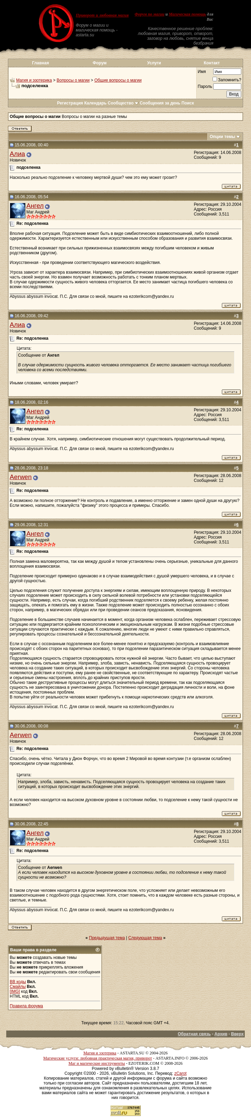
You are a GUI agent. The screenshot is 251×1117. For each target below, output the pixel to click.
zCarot (180, 1073)
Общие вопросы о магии (117, 80)
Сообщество (123, 103)
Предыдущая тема (107, 937)
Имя (202, 71)
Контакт (212, 63)
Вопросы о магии (73, 80)
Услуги (154, 63)
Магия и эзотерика (34, 80)
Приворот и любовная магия (102, 15)
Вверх (237, 1034)
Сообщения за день (160, 103)
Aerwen (21, 476)
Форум (99, 63)
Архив (221, 1034)
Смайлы (18, 986)
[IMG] (15, 991)
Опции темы (222, 136)
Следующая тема (145, 937)
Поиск (188, 103)
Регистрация (70, 103)
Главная (40, 63)
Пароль (205, 86)
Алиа (17, 153)
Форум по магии (149, 14)
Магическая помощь (187, 14)
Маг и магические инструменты (96, 1063)
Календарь (95, 103)
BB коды (18, 981)
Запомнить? (227, 79)
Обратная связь (194, 1034)
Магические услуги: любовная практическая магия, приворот (97, 1058)
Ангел (35, 205)
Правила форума (26, 1006)
